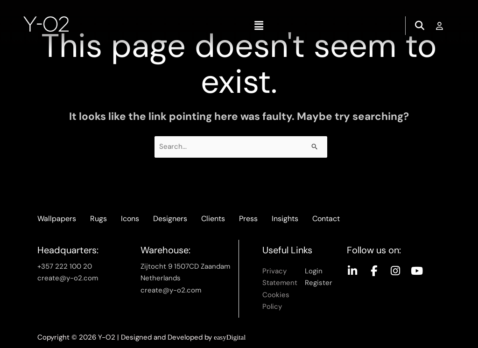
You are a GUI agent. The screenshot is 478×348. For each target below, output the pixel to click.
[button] (259, 26)
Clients (213, 218)
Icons (130, 218)
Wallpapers (56, 218)
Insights (285, 218)
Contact (326, 218)
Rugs (98, 218)
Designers (170, 218)
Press (248, 218)
